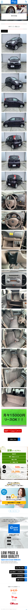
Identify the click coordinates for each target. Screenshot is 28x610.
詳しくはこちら (13, 476)
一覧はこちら (12, 439)
